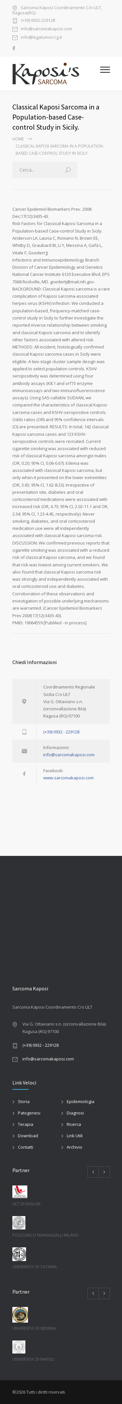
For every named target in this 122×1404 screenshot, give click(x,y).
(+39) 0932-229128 (38, 20)
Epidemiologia (80, 1101)
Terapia (25, 1124)
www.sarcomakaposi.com (68, 778)
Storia (24, 1101)
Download (28, 1136)
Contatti (25, 1147)
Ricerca (74, 1124)
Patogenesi (29, 1113)
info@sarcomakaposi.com (46, 29)
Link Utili (75, 1136)
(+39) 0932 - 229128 (61, 732)
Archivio (74, 1147)
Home (18, 139)
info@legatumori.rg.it (41, 37)
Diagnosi (75, 1113)
